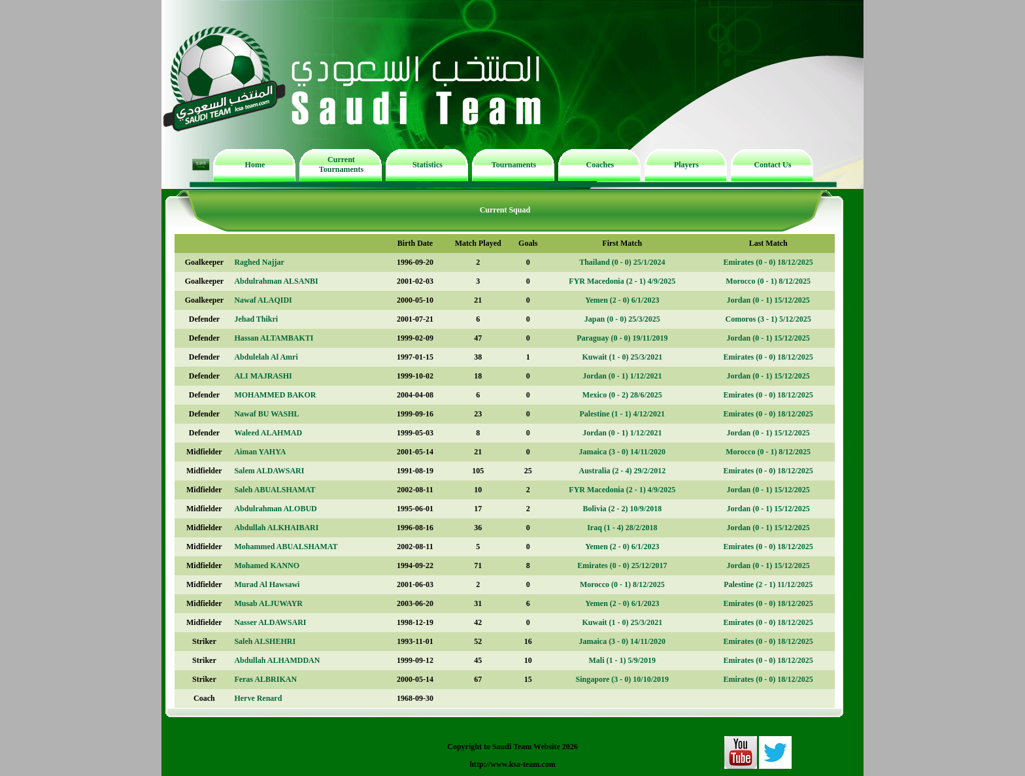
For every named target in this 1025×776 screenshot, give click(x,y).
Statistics (427, 164)
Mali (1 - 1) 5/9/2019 (622, 660)
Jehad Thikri (256, 319)
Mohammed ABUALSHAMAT (285, 546)
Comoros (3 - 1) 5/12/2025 (768, 319)
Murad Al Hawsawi (266, 584)
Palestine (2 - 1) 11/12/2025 (768, 584)
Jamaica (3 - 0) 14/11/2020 (622, 451)
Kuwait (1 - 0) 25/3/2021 (622, 357)
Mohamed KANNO (266, 565)
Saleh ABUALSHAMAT (274, 489)
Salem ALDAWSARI (269, 470)
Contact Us (772, 164)
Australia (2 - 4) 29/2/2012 (622, 470)
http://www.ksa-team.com (512, 764)
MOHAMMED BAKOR (275, 394)
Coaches (600, 164)
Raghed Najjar (259, 262)
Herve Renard (258, 698)
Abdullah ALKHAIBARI (276, 527)
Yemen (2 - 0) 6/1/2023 (622, 300)
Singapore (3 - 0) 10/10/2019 (622, 679)
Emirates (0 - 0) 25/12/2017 (622, 565)
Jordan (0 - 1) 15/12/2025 (768, 300)
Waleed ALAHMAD (268, 432)
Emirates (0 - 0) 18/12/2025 (768, 262)
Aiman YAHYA (260, 451)
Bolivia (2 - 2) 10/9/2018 (622, 508)
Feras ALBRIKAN (265, 679)
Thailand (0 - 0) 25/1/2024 (622, 262)
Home (255, 164)
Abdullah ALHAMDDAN (277, 660)
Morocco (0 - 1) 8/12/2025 (768, 281)
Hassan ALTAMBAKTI (273, 338)
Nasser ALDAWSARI (270, 622)
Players (686, 164)
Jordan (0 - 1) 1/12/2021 (622, 375)
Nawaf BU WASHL (266, 413)
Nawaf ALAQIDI (263, 300)
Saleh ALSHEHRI (264, 641)
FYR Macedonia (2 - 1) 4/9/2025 (622, 281)
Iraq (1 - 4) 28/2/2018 (622, 527)
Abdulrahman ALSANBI (276, 281)
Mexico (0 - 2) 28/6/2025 (622, 394)
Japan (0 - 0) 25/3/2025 (622, 319)
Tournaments (514, 164)
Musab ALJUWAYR (268, 603)
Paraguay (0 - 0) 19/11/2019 (622, 338)
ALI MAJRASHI (263, 375)
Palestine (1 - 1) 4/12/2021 (622, 413)
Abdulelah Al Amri (265, 357)
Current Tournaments (341, 164)
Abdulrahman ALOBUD (275, 508)
